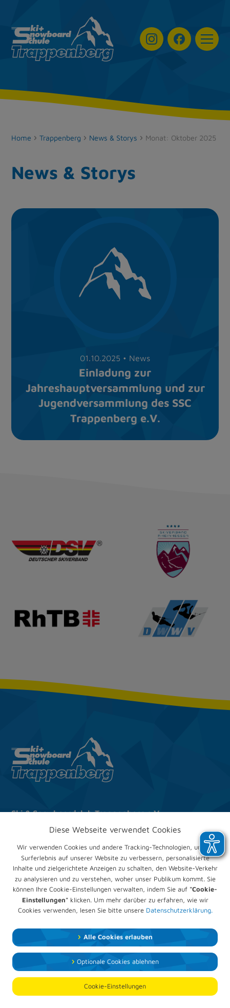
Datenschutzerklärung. (179, 910)
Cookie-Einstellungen (115, 986)
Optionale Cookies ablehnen (118, 961)
